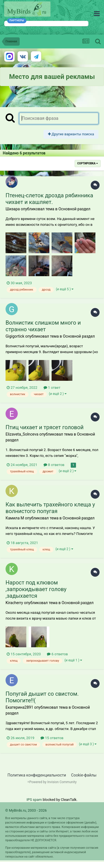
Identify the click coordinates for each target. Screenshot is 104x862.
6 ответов (57, 654)
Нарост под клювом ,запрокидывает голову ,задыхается (36, 589)
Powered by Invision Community (53, 782)
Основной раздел (74, 209)
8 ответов (54, 465)
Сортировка (87, 163)
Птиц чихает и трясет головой (44, 427)
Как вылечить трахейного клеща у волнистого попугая (50, 507)
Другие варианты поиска (71, 134)
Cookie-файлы (84, 775)
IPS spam (34, 800)
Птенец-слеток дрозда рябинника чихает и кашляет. (49, 198)
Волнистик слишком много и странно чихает (43, 326)
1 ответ (52, 387)
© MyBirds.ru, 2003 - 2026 (26, 810)
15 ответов (52, 738)
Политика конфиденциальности (36, 775)
